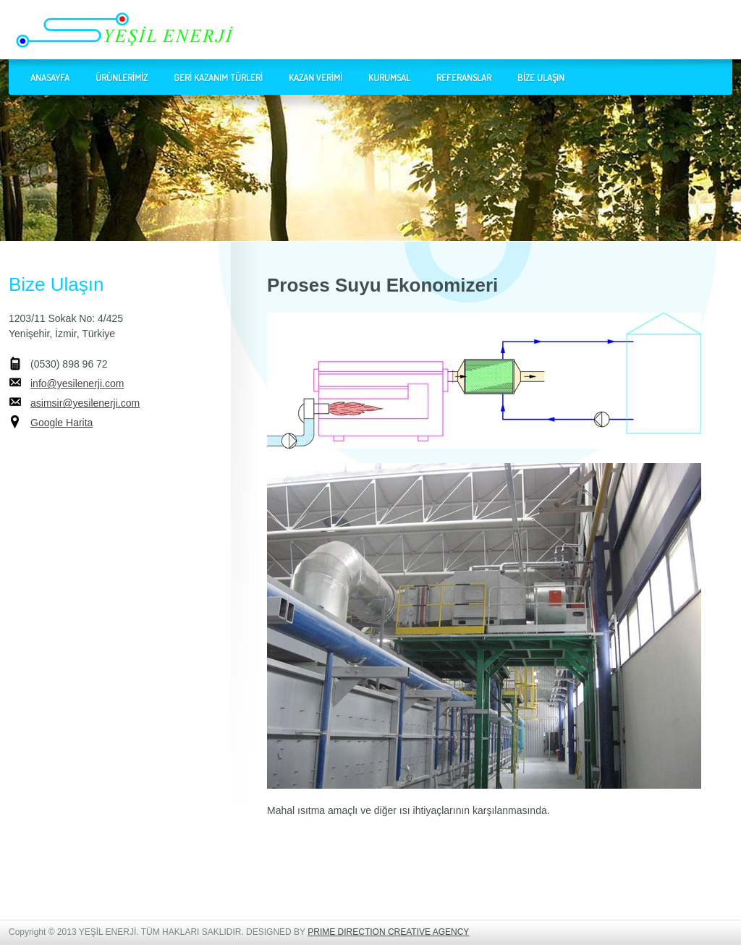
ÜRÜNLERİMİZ (122, 77)
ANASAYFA (49, 77)
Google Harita (61, 422)
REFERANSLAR (463, 77)
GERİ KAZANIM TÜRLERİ (218, 77)
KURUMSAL (389, 77)
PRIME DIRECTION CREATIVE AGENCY (388, 932)
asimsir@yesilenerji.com (85, 403)
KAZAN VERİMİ (315, 77)
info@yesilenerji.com (77, 383)
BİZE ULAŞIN (540, 77)
